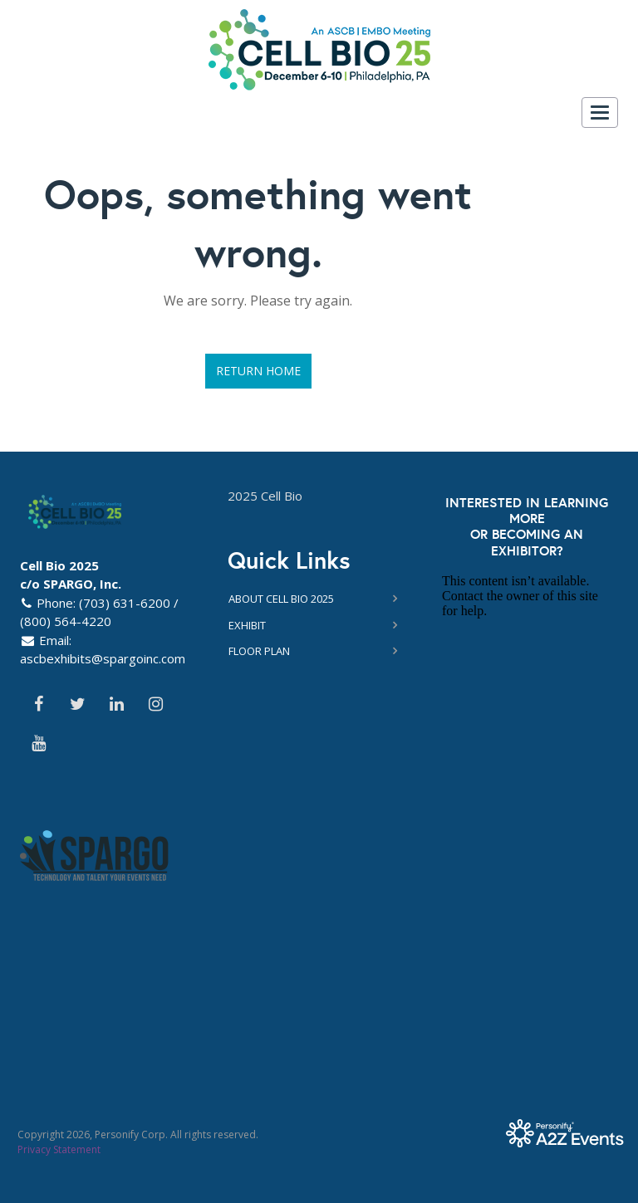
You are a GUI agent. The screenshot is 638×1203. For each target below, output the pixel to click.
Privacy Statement (59, 1149)
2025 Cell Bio (265, 495)
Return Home (258, 371)
